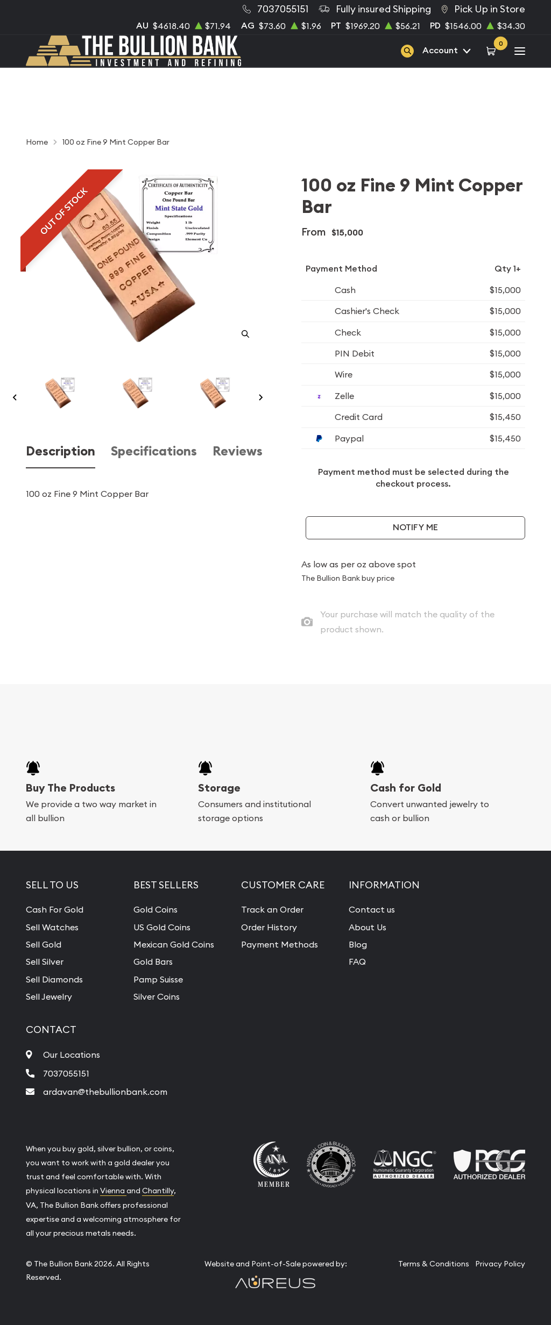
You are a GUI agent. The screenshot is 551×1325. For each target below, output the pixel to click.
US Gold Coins (161, 927)
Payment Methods (279, 944)
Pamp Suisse (158, 979)
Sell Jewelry (49, 996)
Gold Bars (153, 961)
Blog (358, 944)
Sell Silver (44, 961)
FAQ (357, 961)
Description (60, 451)
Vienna (113, 1190)
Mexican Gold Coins (173, 944)
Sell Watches (52, 927)
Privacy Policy (500, 1264)
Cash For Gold (54, 909)
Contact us (372, 909)
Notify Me (415, 527)
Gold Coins (155, 909)
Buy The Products (70, 788)
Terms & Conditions (433, 1264)
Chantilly (158, 1190)
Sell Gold (43, 944)
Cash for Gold (405, 788)
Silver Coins (156, 996)
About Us (367, 927)
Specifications (154, 451)
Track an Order (272, 909)
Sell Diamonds (54, 979)
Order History (269, 927)
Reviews (238, 451)
